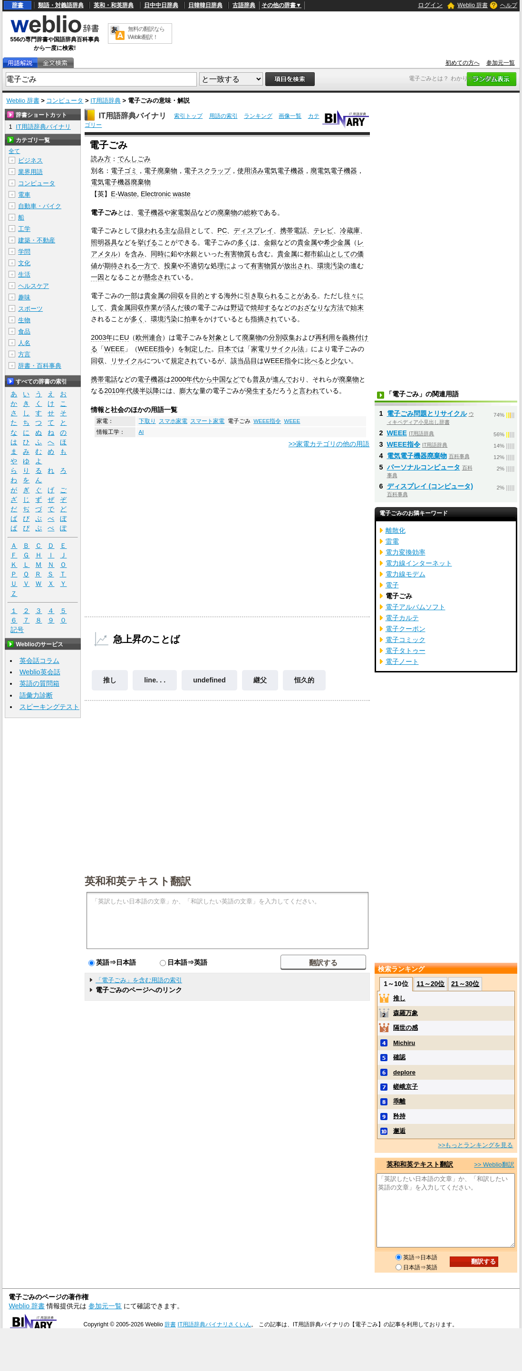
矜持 (399, 1116)
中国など (226, 379)
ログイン (430, 5)
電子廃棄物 (160, 170)
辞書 (17, 5)
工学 (24, 228)
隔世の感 (405, 1027)
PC (222, 230)
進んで (282, 379)
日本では (231, 349)
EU (124, 337)
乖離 (399, 1101)
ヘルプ (508, 5)
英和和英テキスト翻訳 (138, 880)
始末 (357, 307)
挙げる (147, 242)
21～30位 (465, 984)
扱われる (150, 230)
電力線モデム (405, 574)
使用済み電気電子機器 (270, 170)
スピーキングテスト (49, 706)
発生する (259, 390)
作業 (150, 307)
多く (244, 242)
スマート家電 (207, 421)
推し (109, 680)
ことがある (300, 295)
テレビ (323, 230)
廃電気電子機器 (333, 170)
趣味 (24, 297)
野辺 (237, 307)
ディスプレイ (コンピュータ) (430, 486)
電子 (392, 585)
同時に (161, 254)
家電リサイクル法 (277, 349)
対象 (215, 337)
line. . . (154, 680)
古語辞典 (243, 5)
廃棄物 (227, 212)
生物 (24, 320)
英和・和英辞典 (114, 5)
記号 (17, 629)
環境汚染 (330, 265)
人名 (24, 342)
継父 (260, 680)
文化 (24, 263)
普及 (259, 379)
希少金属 (337, 242)
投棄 (170, 265)
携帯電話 (293, 230)
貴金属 (307, 242)
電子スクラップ (207, 170)
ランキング (258, 116)
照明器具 (104, 242)
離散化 (396, 530)
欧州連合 (148, 337)
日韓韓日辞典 (205, 5)
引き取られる (264, 295)
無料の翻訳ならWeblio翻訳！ (146, 33)
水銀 (190, 254)
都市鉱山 (317, 254)
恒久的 (304, 680)
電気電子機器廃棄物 (121, 182)
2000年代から (192, 379)
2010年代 (118, 390)
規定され (184, 360)
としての (343, 254)
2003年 (102, 337)
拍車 (190, 319)
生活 (24, 274)
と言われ (305, 390)
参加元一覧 (500, 62)
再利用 (325, 337)
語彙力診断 (36, 695)
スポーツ (30, 308)
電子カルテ (402, 618)
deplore (404, 1072)
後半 (139, 390)
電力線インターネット (419, 563)
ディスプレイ (253, 230)
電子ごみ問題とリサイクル (427, 413)
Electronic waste (166, 194)
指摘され (264, 319)
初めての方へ (462, 62)
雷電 (392, 541)
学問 (24, 251)
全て (14, 151)
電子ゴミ (124, 170)
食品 (24, 331)
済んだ (174, 307)
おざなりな (313, 307)
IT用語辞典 (105, 100)
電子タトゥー (405, 650)
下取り (147, 421)
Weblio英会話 (39, 672)
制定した (197, 349)
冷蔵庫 (350, 230)
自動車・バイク (39, 206)
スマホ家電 (173, 421)
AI (141, 432)
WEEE (114, 349)
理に (224, 265)
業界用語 (30, 171)
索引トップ (188, 116)
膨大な (189, 390)
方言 (24, 354)
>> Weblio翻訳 (494, 1164)
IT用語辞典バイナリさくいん (214, 1324)
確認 (399, 1057)
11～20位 (430, 984)
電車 (24, 194)
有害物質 (237, 254)
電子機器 (150, 212)
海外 (230, 295)
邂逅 (399, 1130)
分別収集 (282, 337)
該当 (237, 360)
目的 (197, 295)
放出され (297, 265)
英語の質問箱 (39, 683)
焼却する (264, 307)
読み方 (101, 159)
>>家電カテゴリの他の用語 (329, 444)
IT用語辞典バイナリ (132, 116)
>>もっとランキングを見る (475, 1145)
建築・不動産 (36, 240)
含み (137, 254)
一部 (130, 295)
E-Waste (124, 194)
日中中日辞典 (161, 5)
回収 (177, 295)
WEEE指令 (154, 349)
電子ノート (402, 661)
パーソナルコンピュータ (423, 467)
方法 (337, 307)
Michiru (404, 1042)
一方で (147, 265)
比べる (314, 360)
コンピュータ (64, 100)
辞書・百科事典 (39, 365)
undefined (209, 680)
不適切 (194, 265)
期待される (120, 265)
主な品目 (177, 230)
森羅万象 (405, 1012)
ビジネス (30, 160)
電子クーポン (405, 629)
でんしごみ (134, 159)
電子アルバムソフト (415, 607)
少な (337, 360)
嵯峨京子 (405, 1086)
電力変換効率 (405, 552)
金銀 (270, 242)
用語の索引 (223, 116)
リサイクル (127, 360)
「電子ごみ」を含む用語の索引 (139, 980)
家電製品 (184, 212)
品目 (250, 360)
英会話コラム (39, 660)
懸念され (157, 277)
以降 (152, 390)
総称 (250, 212)
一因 (97, 277)
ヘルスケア (33, 285)
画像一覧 (290, 116)
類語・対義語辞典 (61, 5)
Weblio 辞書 (472, 5)
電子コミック (405, 639)
